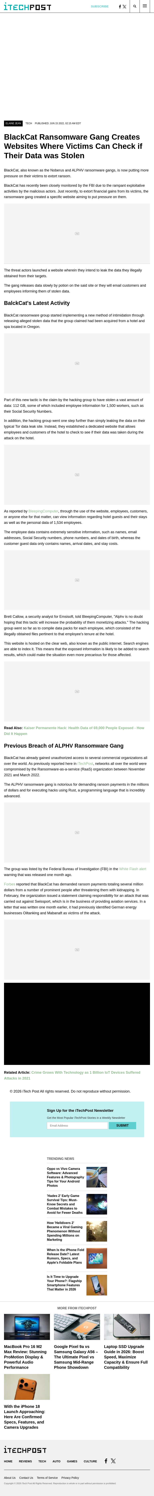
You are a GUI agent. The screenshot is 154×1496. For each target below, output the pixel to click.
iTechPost (85, 764)
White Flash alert (132, 869)
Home (8, 1461)
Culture (90, 1461)
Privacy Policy (70, 1477)
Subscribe (99, 6)
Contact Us (26, 1477)
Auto (56, 1461)
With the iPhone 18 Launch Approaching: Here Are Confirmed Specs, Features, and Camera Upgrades (24, 1416)
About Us (10, 1477)
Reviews (25, 1461)
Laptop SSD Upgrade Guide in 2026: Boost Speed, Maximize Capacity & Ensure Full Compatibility (126, 1357)
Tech (28, 123)
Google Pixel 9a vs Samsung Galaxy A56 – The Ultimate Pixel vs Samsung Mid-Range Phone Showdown (76, 1357)
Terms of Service (47, 1477)
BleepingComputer (43, 511)
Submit (122, 1125)
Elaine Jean (13, 123)
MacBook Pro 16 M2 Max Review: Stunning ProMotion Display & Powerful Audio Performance (25, 1357)
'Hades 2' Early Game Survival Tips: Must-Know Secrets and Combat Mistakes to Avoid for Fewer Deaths (65, 1204)
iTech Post (30, 1091)
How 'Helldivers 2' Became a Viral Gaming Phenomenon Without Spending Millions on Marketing (65, 1231)
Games (72, 1461)
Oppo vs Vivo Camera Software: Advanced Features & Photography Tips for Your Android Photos (65, 1177)
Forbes (9, 884)
